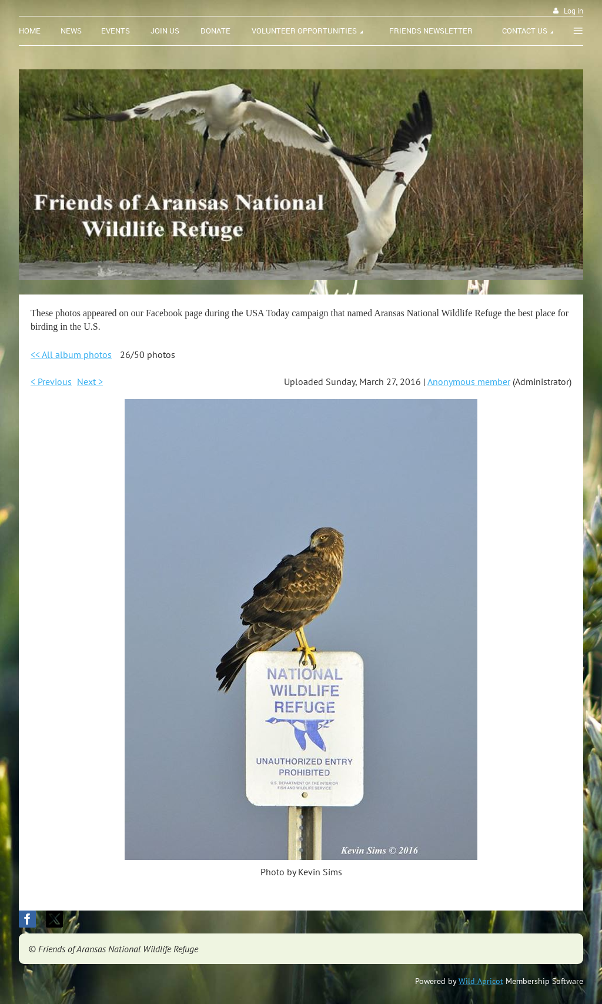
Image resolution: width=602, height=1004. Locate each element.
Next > (90, 381)
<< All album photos (71, 354)
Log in (573, 11)
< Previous (51, 381)
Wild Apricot (481, 981)
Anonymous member (468, 381)
